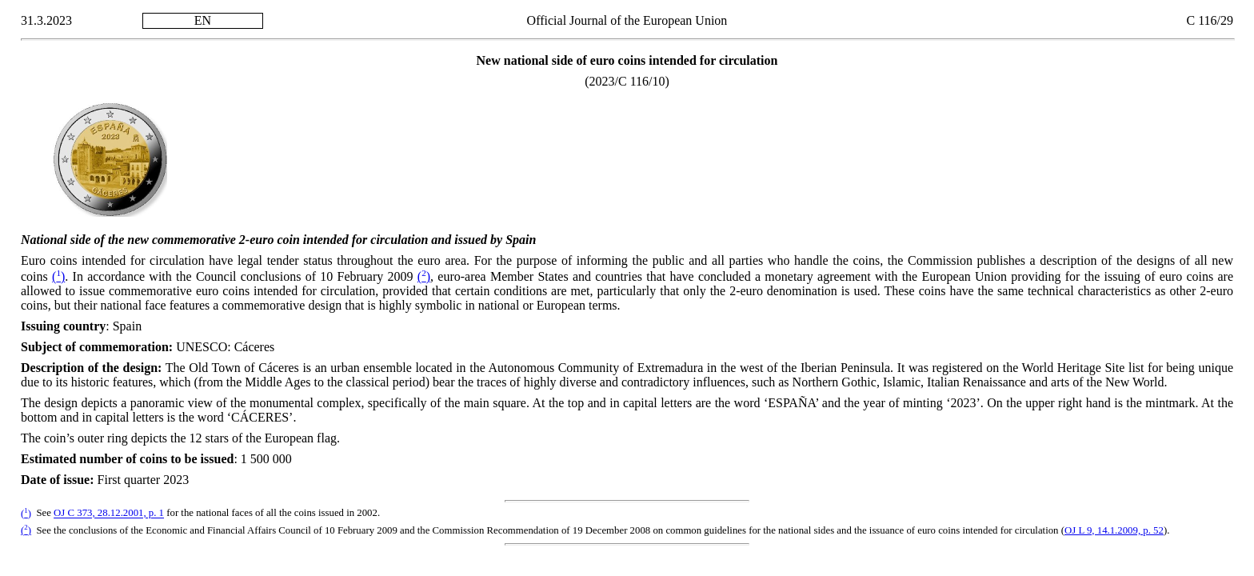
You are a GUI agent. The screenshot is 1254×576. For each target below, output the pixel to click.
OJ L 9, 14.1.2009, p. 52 (1114, 530)
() (58, 276)
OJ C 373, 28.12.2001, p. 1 (109, 513)
